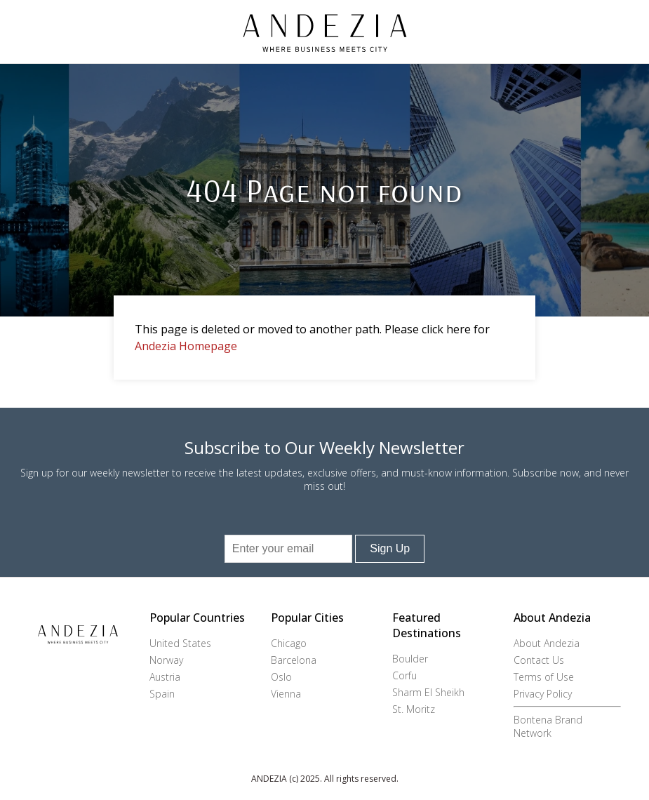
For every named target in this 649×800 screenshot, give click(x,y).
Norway (166, 660)
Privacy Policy (543, 693)
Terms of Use (544, 677)
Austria (164, 677)
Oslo (281, 677)
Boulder (410, 658)
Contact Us (539, 660)
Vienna (286, 693)
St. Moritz (413, 709)
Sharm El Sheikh (428, 692)
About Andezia (547, 643)
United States (180, 643)
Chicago (289, 643)
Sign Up (390, 548)
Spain (162, 693)
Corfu (404, 675)
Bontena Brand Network (548, 726)
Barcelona (293, 660)
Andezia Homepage (186, 346)
